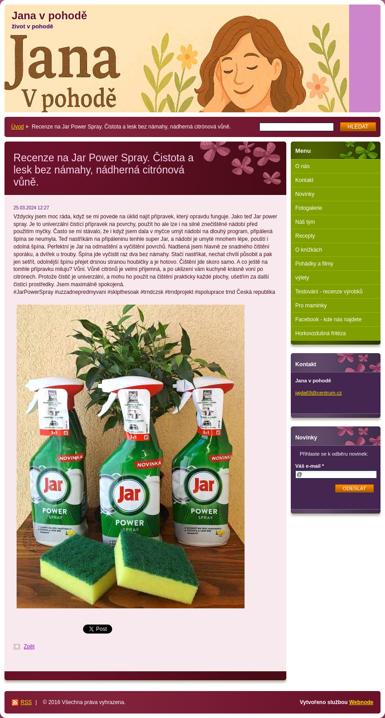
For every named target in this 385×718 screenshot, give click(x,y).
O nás (302, 166)
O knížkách (308, 250)
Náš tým (305, 222)
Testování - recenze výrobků (329, 291)
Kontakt (304, 180)
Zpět (29, 646)
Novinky (305, 194)
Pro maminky (311, 305)
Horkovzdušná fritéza (320, 333)
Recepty (305, 236)
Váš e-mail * (309, 466)
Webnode (361, 702)
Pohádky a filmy (314, 264)
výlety (302, 278)
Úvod (17, 127)
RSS (26, 702)
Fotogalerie (308, 208)
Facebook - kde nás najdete (328, 319)
